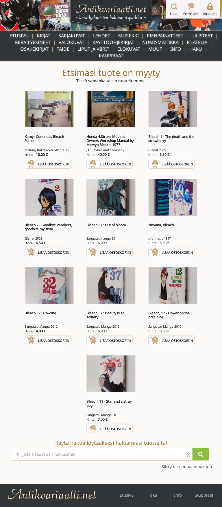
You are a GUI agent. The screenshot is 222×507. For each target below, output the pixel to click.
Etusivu (19, 35)
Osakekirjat (34, 49)
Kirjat (43, 35)
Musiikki (128, 35)
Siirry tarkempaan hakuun (187, 466)
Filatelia (197, 42)
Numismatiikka (160, 42)
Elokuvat (128, 49)
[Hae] (200, 454)
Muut (155, 49)
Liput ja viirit (93, 49)
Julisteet (202, 35)
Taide (63, 49)
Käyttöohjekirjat (113, 42)
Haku (195, 49)
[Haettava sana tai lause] (111, 454)
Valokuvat (71, 42)
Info (175, 49)
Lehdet (101, 35)
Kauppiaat (111, 55)
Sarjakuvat (71, 35)
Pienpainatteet (165, 35)
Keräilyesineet (33, 42)
